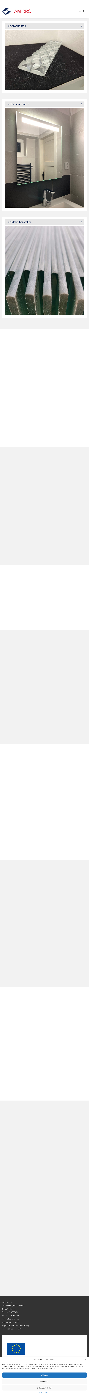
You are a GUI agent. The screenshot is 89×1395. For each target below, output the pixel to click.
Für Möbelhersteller (18, 222)
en (83, 11)
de (86, 11)
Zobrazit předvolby (44, 1388)
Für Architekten (16, 26)
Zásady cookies (43, 1392)
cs (80, 11)
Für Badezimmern (17, 104)
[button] (85, 1360)
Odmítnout (44, 1381)
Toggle (85, 6)
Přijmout (44, 1375)
